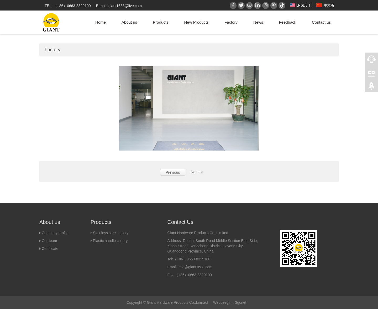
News (258, 22)
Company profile (55, 233)
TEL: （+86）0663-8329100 (68, 6)
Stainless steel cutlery (110, 233)
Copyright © (136, 302)
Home (100, 22)
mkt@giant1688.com (195, 267)
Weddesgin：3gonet (229, 302)
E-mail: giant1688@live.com (119, 6)
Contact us (321, 22)
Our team (49, 241)
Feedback (287, 22)
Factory (231, 22)
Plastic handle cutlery (110, 241)
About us (129, 22)
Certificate (50, 248)
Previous (173, 172)
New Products (196, 22)
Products (160, 22)
